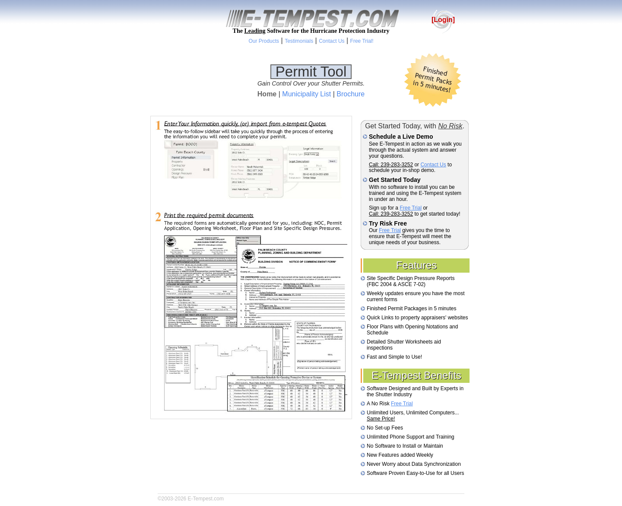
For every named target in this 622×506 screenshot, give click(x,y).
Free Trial (411, 208)
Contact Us (433, 165)
